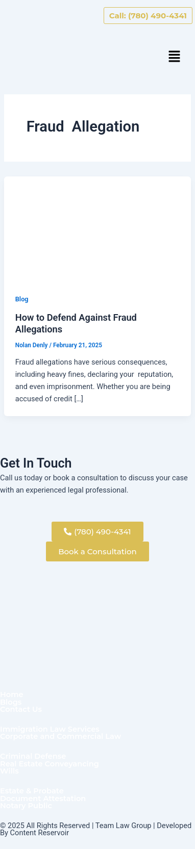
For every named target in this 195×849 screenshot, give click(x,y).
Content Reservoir (39, 832)
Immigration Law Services (50, 729)
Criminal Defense (33, 756)
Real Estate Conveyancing (49, 764)
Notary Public (26, 806)
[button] (174, 57)
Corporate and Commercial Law (60, 736)
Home (11, 695)
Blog (22, 299)
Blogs (10, 702)
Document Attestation (43, 799)
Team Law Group (123, 825)
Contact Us (21, 709)
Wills (9, 771)
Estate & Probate (32, 791)
